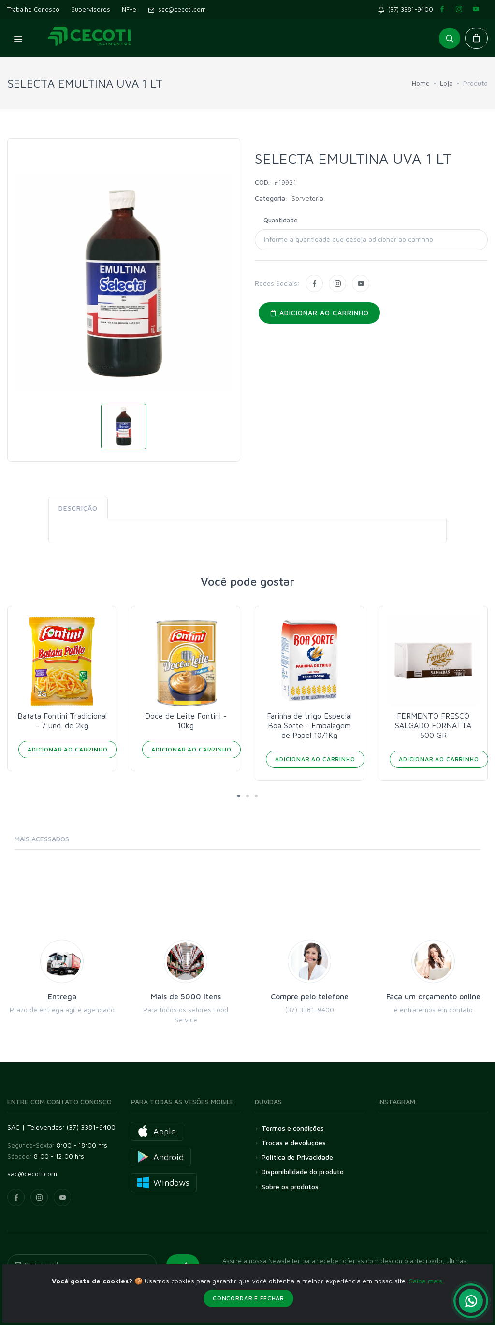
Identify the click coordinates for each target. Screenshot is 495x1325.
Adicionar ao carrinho (319, 313)
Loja (446, 83)
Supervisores (90, 9)
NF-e (129, 9)
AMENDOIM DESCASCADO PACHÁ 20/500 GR (62, 725)
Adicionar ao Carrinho (68, 759)
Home (421, 83)
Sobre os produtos (290, 1186)
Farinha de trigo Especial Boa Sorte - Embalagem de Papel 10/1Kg (433, 725)
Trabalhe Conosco (33, 9)
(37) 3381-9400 (407, 9)
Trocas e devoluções (294, 1142)
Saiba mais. (426, 1281)
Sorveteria (307, 198)
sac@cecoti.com (177, 9)
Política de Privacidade (297, 1157)
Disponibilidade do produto (303, 1171)
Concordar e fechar (248, 1298)
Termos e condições (293, 1128)
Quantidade (280, 220)
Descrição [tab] (77, 508)
